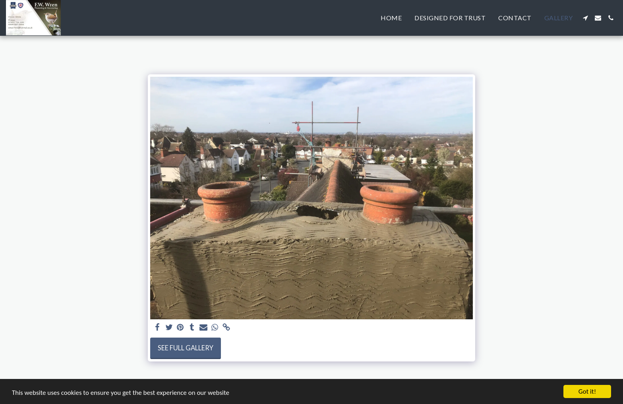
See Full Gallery (185, 348)
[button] (585, 18)
